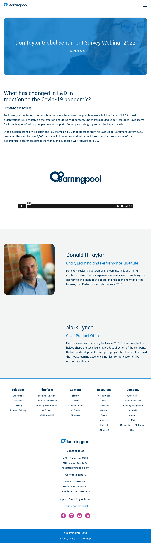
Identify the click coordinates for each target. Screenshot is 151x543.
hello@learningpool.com (75, 467)
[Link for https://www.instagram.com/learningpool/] (71, 516)
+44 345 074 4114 (77, 481)
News (133, 430)
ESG (133, 420)
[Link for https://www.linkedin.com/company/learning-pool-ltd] (87, 516)
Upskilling (18, 405)
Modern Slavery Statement (132, 425)
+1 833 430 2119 (80, 491)
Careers (133, 415)
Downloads (104, 405)
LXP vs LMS (104, 430)
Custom (75, 400)
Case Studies (104, 396)
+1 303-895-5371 (78, 462)
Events (104, 415)
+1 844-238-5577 (78, 486)
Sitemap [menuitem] (86, 538)
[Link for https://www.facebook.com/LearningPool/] (63, 516)
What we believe (133, 400)
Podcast (104, 425)
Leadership (133, 410)
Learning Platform (46, 396)
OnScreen (46, 410)
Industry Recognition (133, 405)
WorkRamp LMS (47, 415)
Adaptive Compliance (47, 400)
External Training (18, 410)
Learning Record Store (46, 405)
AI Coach (75, 410)
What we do (133, 396)
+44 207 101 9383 (77, 457)
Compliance (18, 400)
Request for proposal (75, 506)
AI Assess (75, 415)
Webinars (104, 410)
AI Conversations (75, 405)
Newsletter (104, 420)
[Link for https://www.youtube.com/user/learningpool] (79, 516)
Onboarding (18, 396)
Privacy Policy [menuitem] (67, 538)
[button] (145, 5)
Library (75, 396)
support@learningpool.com (75, 499)
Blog (104, 400)
